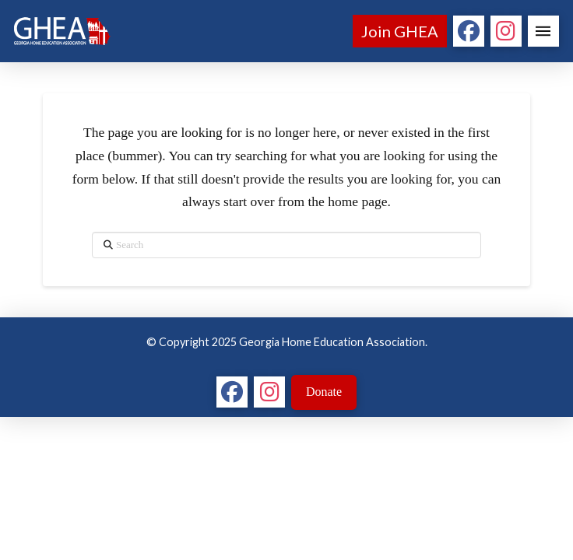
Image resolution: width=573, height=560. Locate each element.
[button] (543, 31)
